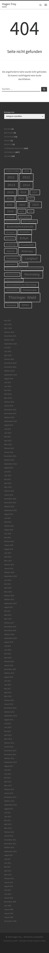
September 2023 (10, 421)
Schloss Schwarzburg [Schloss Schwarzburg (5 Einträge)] (14, 280)
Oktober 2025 (9, 340)
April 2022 (7, 483)
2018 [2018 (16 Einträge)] (9, 198)
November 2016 (10, 630)
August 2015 (8, 677)
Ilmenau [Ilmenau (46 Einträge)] (27, 251)
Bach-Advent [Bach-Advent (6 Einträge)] (25, 217)
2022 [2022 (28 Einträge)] (22, 204)
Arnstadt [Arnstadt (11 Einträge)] (10, 217)
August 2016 (8, 642)
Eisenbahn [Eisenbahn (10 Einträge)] (25, 232)
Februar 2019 (9, 564)
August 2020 (8, 530)
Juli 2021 (7, 518)
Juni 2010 (7, 894)
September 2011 (10, 851)
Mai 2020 (7, 537)
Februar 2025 (9, 359)
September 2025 (10, 344)
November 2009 (10, 902)
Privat (7, 141)
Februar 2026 (9, 332)
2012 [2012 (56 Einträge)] (26, 177)
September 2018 (10, 576)
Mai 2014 (7, 731)
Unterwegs (9, 152)
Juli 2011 (7, 859)
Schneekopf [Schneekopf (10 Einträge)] (11, 290)
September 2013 (10, 762)
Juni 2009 (7, 906)
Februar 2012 (9, 832)
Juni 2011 (7, 863)
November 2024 (10, 367)
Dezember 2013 (10, 750)
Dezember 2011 (10, 840)
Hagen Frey (17, 937)
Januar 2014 (8, 747)
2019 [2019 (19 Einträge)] (21, 198)
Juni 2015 (7, 685)
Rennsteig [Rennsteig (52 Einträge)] (32, 274)
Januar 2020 (8, 545)
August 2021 (8, 514)
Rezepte (8, 144)
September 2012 (10, 805)
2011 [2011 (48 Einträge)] (11, 177)
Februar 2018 (9, 596)
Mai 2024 (7, 390)
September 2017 (10, 603)
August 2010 (8, 886)
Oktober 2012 (9, 801)
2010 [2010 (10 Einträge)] (26, 171)
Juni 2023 (7, 433)
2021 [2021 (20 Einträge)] (10, 204)
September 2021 (10, 510)
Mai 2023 (7, 437)
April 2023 (7, 441)
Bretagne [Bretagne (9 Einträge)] (10, 232)
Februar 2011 (9, 878)
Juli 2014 (7, 723)
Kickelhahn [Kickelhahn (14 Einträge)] (12, 258)
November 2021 (10, 502)
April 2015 (7, 692)
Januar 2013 (8, 793)
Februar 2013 (9, 789)
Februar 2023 (9, 448)
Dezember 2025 (10, 336)
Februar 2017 (9, 623)
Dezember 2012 (10, 797)
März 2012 (8, 828)
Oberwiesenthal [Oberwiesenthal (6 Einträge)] (12, 274)
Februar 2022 (9, 491)
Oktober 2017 (9, 599)
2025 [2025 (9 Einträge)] (22, 211)
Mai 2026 (7, 320)
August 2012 (8, 809)
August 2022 (8, 468)
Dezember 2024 (10, 363)
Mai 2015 (7, 689)
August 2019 (8, 549)
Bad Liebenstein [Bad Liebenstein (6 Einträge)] (29, 221)
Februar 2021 (9, 526)
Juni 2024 (7, 386)
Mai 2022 (7, 479)
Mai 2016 (7, 654)
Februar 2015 (9, 700)
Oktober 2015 (9, 673)
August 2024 (8, 379)
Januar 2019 (8, 568)
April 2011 (7, 871)
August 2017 (8, 607)
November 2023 (10, 413)
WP (16, 941)
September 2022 (10, 464)
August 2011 (8, 855)
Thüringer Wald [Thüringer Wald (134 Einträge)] (22, 297)
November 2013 (10, 754)
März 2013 (8, 785)
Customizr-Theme (39, 941)
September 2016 (10, 638)
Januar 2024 (8, 406)
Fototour (8, 137)
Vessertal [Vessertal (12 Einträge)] (11, 305)
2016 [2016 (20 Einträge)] (23, 192)
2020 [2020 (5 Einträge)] (31, 198)
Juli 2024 (7, 382)
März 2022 (8, 487)
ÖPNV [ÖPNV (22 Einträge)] (25, 305)
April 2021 (7, 522)
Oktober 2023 (9, 417)
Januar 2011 (8, 882)
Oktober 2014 (9, 712)
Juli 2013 (7, 770)
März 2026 (8, 328)
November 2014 (10, 708)
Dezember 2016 (10, 627)
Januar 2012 (8, 836)
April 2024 (7, 394)
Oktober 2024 (9, 371)
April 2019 (7, 557)
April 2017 (7, 615)
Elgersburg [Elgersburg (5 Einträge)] (10, 238)
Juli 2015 (7, 681)
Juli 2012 (7, 813)
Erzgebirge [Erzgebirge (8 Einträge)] (11, 245)
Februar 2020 (9, 541)
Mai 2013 (7, 778)
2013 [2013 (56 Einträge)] (11, 185)
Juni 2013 (7, 774)
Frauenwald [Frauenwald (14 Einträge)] (27, 245)
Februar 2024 (9, 402)
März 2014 (8, 739)
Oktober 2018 (9, 572)
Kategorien (9, 112)
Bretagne (8, 133)
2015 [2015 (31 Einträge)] (10, 192)
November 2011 (10, 844)
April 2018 (7, 588)
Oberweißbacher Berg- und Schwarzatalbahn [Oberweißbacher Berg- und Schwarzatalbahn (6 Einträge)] (24, 269)
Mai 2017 (7, 611)
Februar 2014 (9, 743)
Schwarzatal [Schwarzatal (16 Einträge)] (30, 290)
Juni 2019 (7, 553)
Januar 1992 (8, 913)
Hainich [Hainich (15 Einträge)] (11, 251)
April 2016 (7, 658)
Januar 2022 (8, 495)
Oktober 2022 (9, 460)
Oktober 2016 (9, 634)
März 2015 (8, 696)
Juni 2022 (7, 475)
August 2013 (8, 766)
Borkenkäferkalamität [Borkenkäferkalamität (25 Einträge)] (20, 226)
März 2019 (8, 561)
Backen (7, 129)
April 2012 (7, 824)
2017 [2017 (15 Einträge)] (35, 192)
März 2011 (8, 875)
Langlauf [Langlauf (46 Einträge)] (31, 258)
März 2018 (8, 592)
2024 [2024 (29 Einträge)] (10, 211)
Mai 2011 (7, 867)
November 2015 (10, 669)
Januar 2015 (8, 704)
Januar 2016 (8, 665)
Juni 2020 (7, 533)
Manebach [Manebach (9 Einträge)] (11, 264)
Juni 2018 (7, 580)
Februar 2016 (9, 661)
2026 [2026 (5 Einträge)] (30, 211)
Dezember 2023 (10, 410)
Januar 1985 (8, 917)
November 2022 (10, 456)
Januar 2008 (8, 909)
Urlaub (7, 156)
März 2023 (8, 444)
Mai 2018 (7, 584)
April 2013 (7, 781)
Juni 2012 (7, 816)
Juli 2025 (7, 347)
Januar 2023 (8, 452)
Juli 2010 (7, 890)
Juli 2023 (7, 429)
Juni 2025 (7, 351)
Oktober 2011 (9, 847)
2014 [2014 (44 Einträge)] (26, 185)
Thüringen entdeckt (13, 148)
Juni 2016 (7, 650)
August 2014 (8, 720)
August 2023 (8, 425)
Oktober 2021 (9, 506)
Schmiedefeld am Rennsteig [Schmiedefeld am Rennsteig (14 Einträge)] (21, 285)
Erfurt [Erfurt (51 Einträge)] (24, 238)
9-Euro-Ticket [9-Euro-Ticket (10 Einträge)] (12, 171)
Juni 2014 (7, 727)
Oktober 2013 (9, 758)
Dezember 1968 (10, 921)
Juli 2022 (7, 472)
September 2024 (10, 375)
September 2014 (10, 716)
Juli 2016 (7, 646)
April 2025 (7, 355)
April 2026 (7, 324)
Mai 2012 (7, 820)
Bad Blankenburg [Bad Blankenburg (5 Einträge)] (12, 221)
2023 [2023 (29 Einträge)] (35, 204)
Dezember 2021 (10, 499)
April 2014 (7, 735)
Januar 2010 (8, 898)
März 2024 (8, 398)
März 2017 (8, 619)
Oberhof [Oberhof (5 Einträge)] (23, 264)
